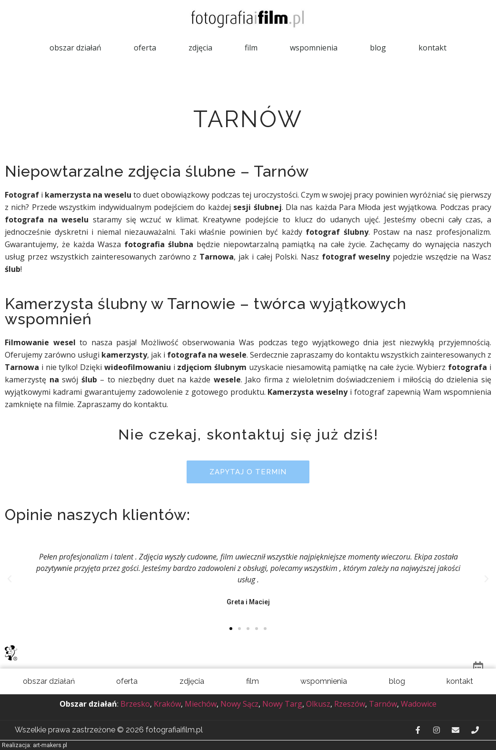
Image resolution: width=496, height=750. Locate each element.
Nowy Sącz (239, 704)
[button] (248, 471)
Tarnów (383, 704)
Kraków (167, 704)
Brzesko (135, 704)
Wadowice (418, 704)
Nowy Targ (282, 704)
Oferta (145, 47)
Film (251, 47)
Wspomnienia (313, 47)
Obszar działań (75, 47)
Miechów (201, 704)
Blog (378, 47)
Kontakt (432, 47)
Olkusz (318, 704)
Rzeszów (349, 704)
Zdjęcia (200, 47)
